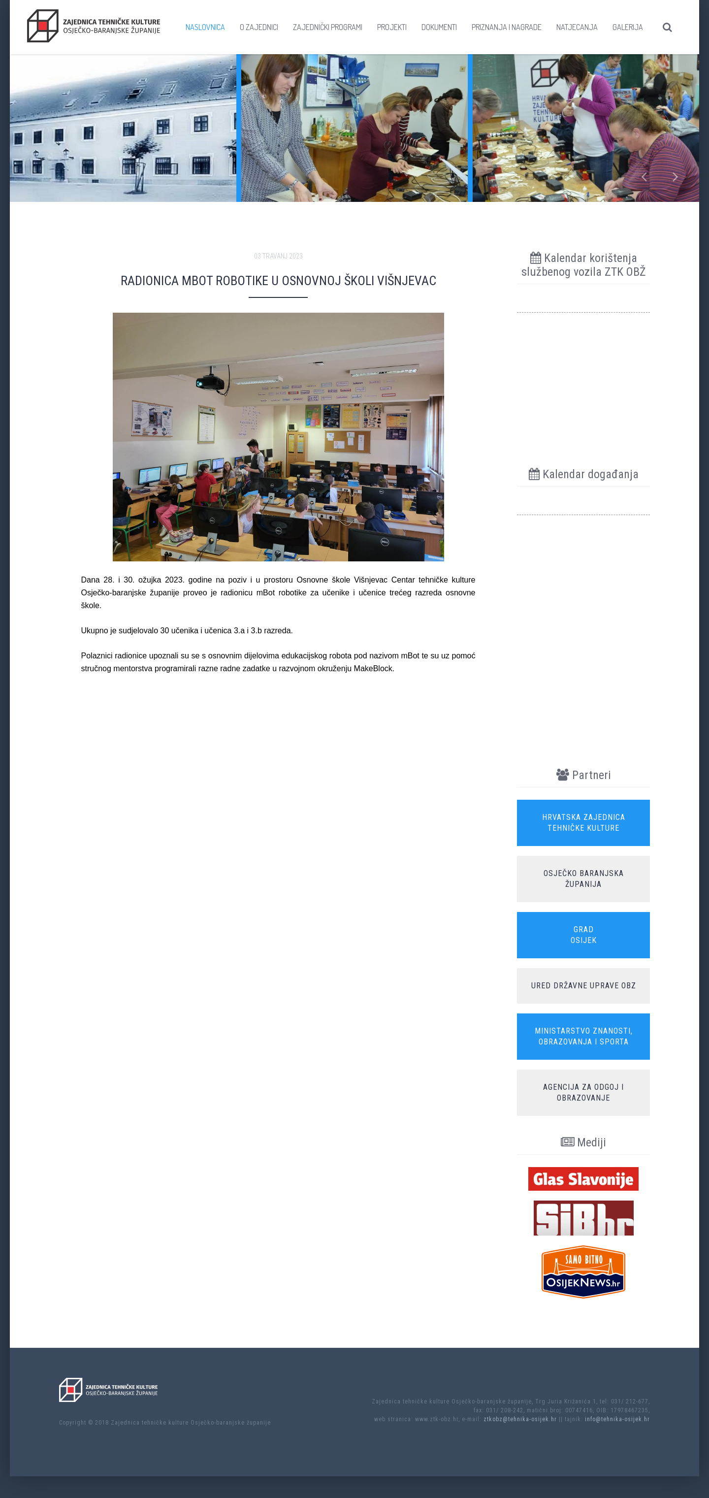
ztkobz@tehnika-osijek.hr (520, 1419)
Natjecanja (577, 27)
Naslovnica (205, 27)
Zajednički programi (327, 27)
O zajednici (259, 27)
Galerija (627, 27)
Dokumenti (439, 27)
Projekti (392, 27)
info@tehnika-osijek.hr (617, 1419)
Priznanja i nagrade (507, 27)
